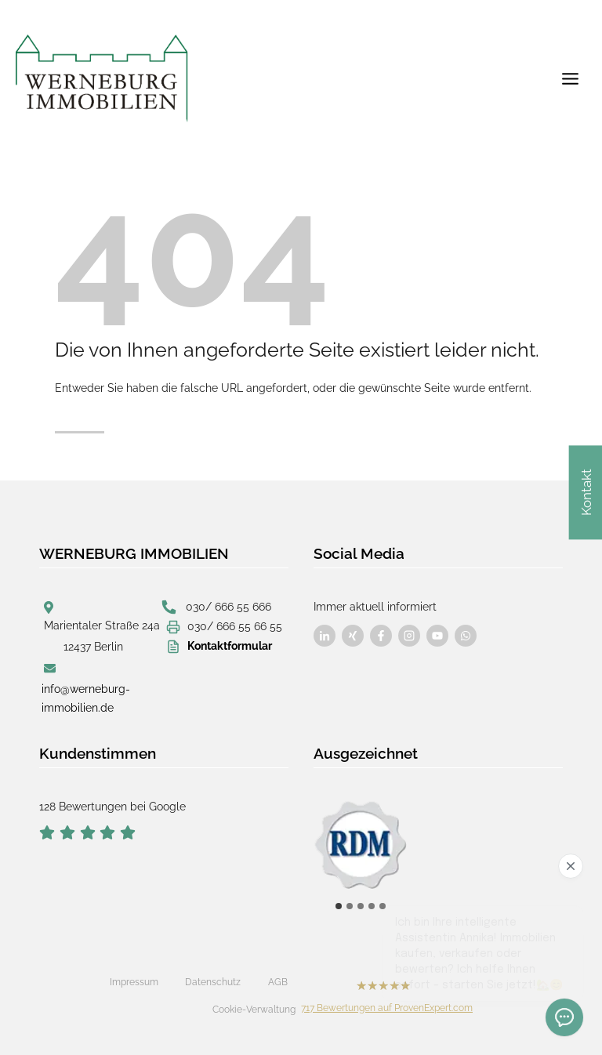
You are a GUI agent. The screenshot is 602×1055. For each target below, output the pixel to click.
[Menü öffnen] (569, 78)
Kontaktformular (229, 646)
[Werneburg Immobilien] (102, 78)
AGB (278, 982)
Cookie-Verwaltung (254, 1009)
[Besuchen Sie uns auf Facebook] (324, 636)
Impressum (134, 982)
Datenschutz (213, 982)
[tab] (338, 906)
